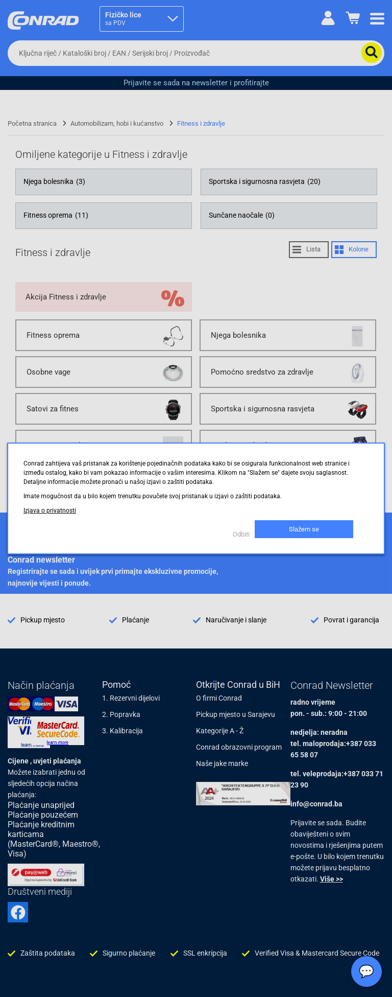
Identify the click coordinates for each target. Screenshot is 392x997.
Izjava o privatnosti (49, 510)
